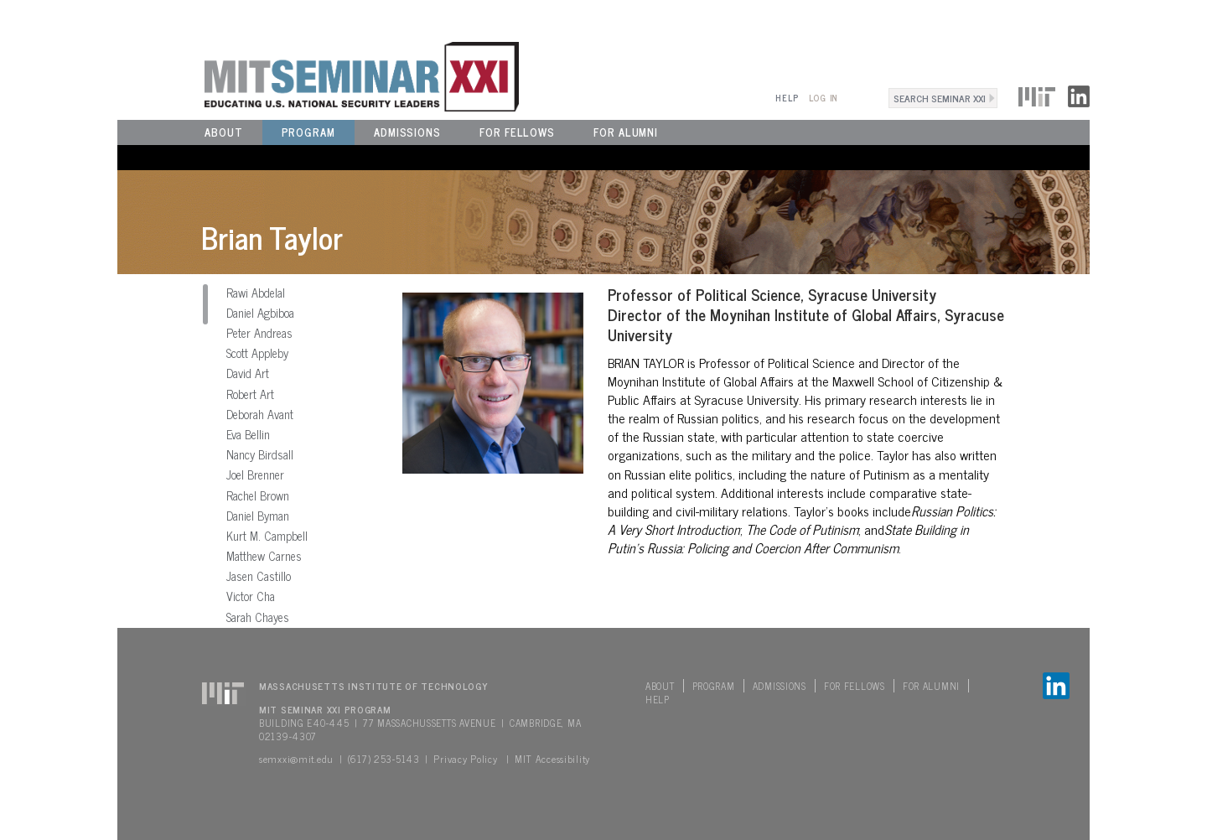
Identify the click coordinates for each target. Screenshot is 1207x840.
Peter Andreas (259, 333)
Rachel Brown (257, 495)
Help (786, 98)
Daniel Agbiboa (260, 313)
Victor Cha (250, 596)
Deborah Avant (259, 414)
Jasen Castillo (258, 576)
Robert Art (250, 394)
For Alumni (625, 132)
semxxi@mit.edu (296, 758)
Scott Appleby (257, 353)
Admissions (407, 132)
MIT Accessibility (552, 758)
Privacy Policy (465, 758)
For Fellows (517, 132)
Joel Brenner (255, 474)
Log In (823, 98)
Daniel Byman (257, 516)
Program (308, 132)
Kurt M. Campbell (267, 536)
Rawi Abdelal (255, 293)
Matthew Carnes (264, 556)
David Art (247, 373)
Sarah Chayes (257, 617)
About (224, 132)
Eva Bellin (248, 434)
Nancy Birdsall (259, 454)
